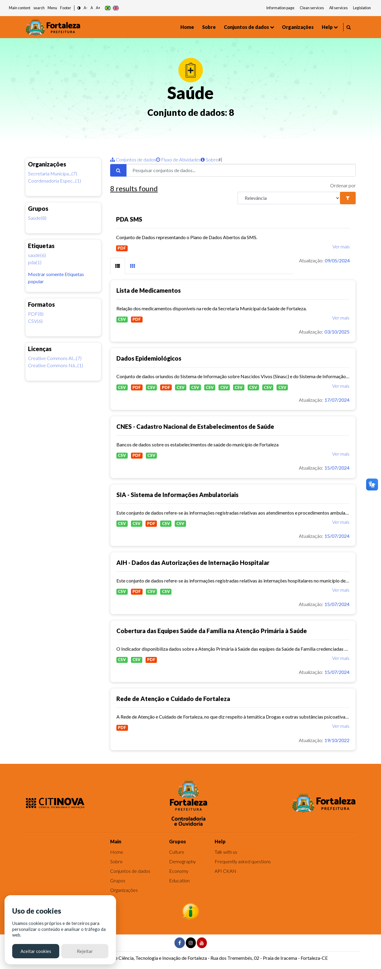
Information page (280, 8)
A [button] (91, 8)
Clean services (312, 8)
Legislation (362, 8)
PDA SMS (129, 219)
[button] (79, 8)
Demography (182, 861)
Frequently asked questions (243, 861)
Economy (178, 871)
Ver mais (341, 246)
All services (338, 8)
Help (327, 27)
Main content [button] (19, 8)
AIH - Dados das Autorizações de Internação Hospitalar (192, 562)
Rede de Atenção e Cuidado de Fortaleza (173, 698)
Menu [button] (52, 8)
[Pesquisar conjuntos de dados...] (241, 170)
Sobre (209, 27)
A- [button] (86, 8)
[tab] (117, 266)
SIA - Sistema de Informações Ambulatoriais (177, 494)
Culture (176, 852)
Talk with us (226, 852)
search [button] (39, 8)
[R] (289, 198)
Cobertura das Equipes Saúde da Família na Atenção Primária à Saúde (211, 630)
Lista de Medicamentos (148, 290)
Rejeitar (85, 951)
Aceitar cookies (36, 951)
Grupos (117, 880)
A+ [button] (98, 8)
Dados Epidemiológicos (148, 358)
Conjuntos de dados (246, 27)
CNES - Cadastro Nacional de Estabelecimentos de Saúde (195, 426)
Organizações (298, 27)
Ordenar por (343, 185)
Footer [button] (65, 8)
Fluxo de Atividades (178, 159)
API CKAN (225, 871)
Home (187, 27)
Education (179, 880)
